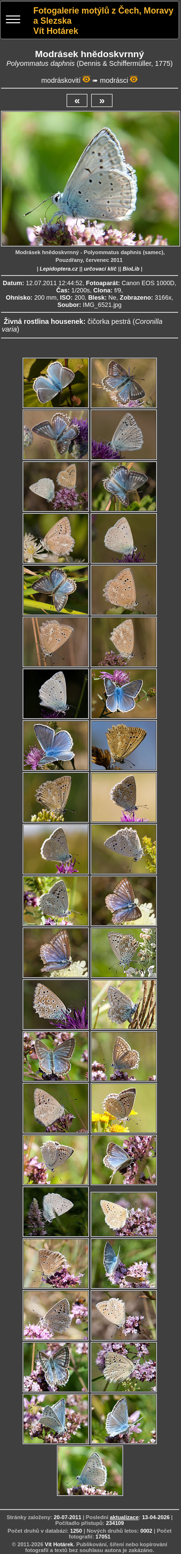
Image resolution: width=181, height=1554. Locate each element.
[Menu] (13, 21)
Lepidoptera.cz (59, 269)
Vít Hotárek (59, 1544)
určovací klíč (100, 269)
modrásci (114, 80)
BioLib (131, 269)
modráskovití (61, 80)
